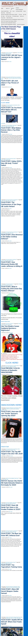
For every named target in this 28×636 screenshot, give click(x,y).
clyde (6, 503)
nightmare (11, 366)
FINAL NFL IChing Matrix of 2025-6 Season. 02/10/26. (9, 14)
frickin (11, 200)
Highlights (10, 125)
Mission (24, 11)
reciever (7, 159)
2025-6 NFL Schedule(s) (21, 24)
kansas (11, 503)
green (4, 324)
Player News (14, 77)
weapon (19, 618)
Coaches (7, 617)
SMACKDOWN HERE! (11, 405)
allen (7, 106)
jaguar (14, 78)
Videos (2, 78)
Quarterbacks (18, 77)
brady (6, 366)
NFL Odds (20, 14)
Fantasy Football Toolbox (5, 11)
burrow (7, 450)
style (8, 53)
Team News (14, 259)
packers (6, 324)
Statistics (10, 259)
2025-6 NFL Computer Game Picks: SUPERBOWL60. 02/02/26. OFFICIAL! (12, 19)
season (4, 53)
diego (2, 233)
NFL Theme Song (8, 16)
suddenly (14, 366)
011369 (18, 52)
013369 (9, 78)
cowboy (5, 260)
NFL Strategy (14, 617)
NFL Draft (10, 77)
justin (10, 233)
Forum (14, 11)
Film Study (10, 52)
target (7, 479)
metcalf (9, 126)
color (2, 53)
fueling (2, 324)
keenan (2, 159)
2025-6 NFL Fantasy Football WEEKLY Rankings (8, 24)
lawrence (16, 78)
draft (3, 479)
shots (6, 53)
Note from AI (22, 16)
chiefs (4, 503)
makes (6, 126)
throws (11, 106)
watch (10, 53)
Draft (6, 478)
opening (12, 450)
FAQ (10, 11)
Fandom (7, 52)
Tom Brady (14, 365)
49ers (9, 618)
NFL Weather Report (15, 16)
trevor (2, 79)
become (4, 366)
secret (13, 618)
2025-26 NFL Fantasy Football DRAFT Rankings (8, 22)
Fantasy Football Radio (19, 9)
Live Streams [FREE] (19, 11)
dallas (6, 200)
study (19, 78)
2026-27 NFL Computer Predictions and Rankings (14, 4)
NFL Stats (24, 14)
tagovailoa (15, 587)
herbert (8, 233)
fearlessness (5, 233)
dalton (9, 200)
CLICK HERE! (9, 119)
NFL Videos (3, 16)
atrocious (2, 260)
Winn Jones (9, 61)
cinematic (21, 52)
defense (10, 260)
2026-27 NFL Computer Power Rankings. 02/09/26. (9, 21)
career (8, 366)
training (19, 587)
